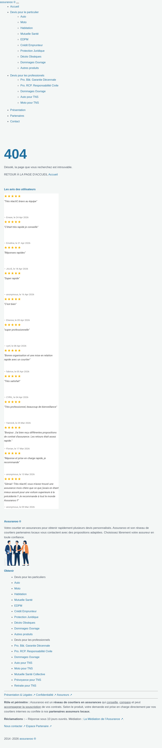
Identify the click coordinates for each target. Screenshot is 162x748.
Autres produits (29, 68)
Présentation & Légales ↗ (19, 694)
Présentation (18, 110)
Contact (15, 121)
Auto (23, 16)
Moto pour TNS (29, 102)
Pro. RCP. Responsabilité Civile (39, 85)
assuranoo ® (28, 738)
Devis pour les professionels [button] (27, 75)
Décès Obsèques (30, 56)
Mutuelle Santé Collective (29, 674)
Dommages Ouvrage (33, 62)
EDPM (24, 39)
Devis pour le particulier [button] (24, 12)
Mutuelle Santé (29, 33)
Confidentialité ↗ (46, 694)
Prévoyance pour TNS (27, 679)
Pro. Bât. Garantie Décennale (38, 79)
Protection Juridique (32, 50)
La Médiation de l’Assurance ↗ (103, 719)
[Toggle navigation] (17, 3)
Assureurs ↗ (64, 694)
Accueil (14, 6)
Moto (23, 22)
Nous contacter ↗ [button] (14, 726)
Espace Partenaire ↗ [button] (39, 726)
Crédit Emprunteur (31, 45)
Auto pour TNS (29, 96)
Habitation (26, 28)
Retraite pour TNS (25, 685)
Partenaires (17, 115)
